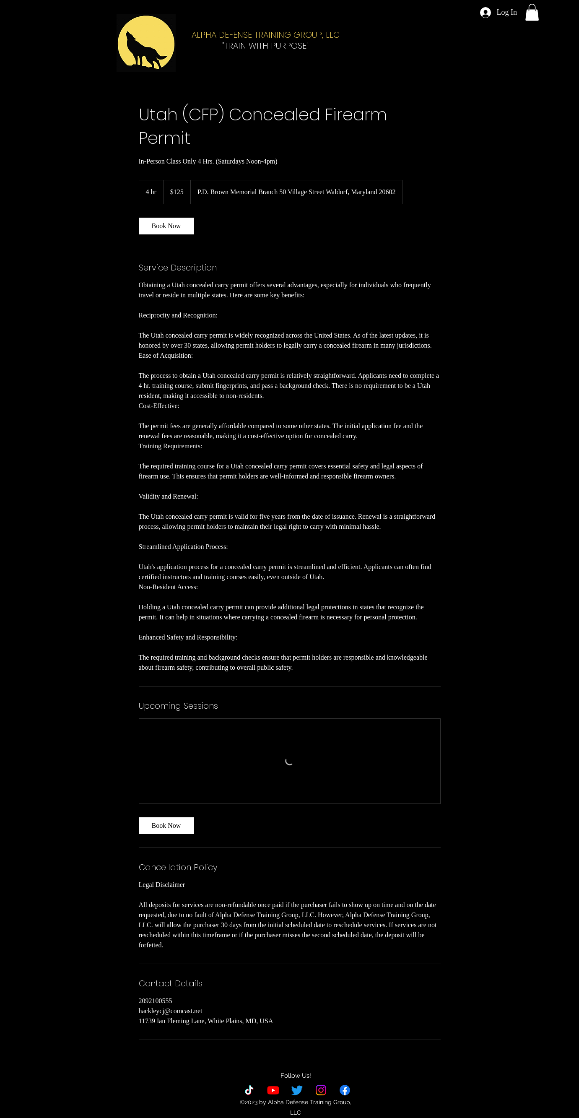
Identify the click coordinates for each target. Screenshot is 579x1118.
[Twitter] (297, 1090)
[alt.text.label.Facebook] (345, 1090)
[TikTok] (249, 1090)
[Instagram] (321, 1090)
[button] (532, 12)
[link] (166, 226)
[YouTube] (273, 1090)
